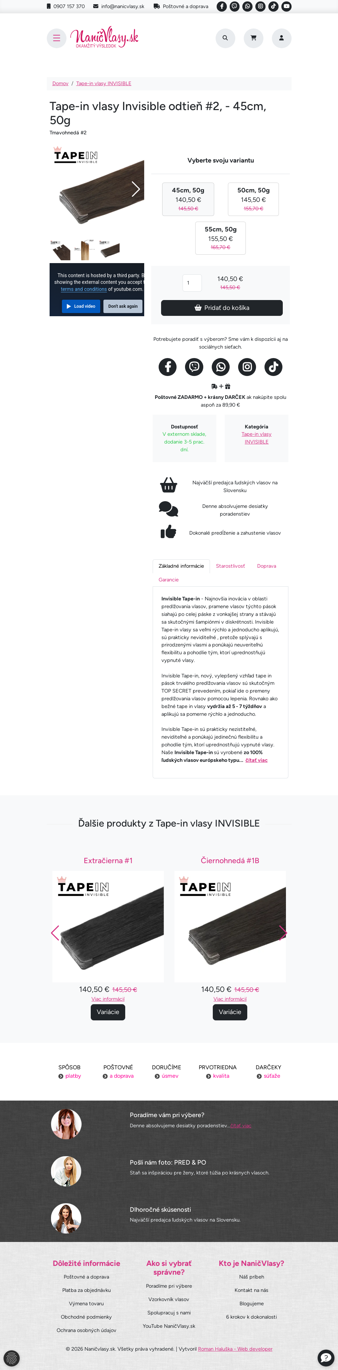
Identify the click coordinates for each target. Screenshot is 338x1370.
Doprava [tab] (266, 566)
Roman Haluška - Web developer (235, 1349)
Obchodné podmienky (86, 1317)
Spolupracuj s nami (169, 1313)
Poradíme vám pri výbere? (167, 1115)
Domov (60, 83)
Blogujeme (252, 1303)
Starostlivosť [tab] (230, 566)
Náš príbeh (251, 1277)
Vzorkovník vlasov (168, 1299)
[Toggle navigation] (56, 38)
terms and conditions (84, 289)
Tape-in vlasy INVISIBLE (104, 83)
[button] (283, 939)
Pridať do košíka (221, 308)
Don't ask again (123, 306)
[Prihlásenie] (282, 38)
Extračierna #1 (108, 866)
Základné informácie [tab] (181, 566)
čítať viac (256, 760)
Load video (84, 306)
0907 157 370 (66, 6)
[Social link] (222, 6)
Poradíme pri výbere (169, 1286)
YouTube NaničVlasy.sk (169, 1326)
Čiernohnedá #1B (230, 866)
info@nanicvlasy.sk (118, 6)
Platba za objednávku (86, 1290)
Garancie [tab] (169, 579)
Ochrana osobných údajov (86, 1330)
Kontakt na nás (251, 1290)
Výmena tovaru (86, 1303)
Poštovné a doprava (181, 6)
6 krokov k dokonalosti (251, 1317)
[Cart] (253, 38)
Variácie (108, 1017)
